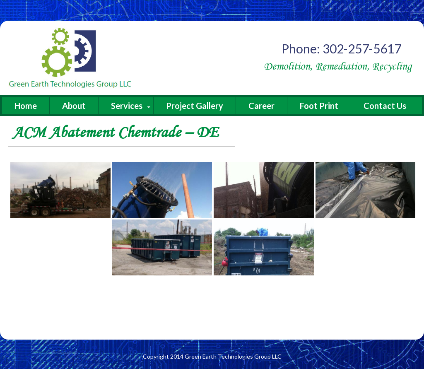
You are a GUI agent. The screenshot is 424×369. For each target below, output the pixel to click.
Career (261, 106)
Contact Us (385, 106)
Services (126, 106)
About (74, 106)
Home (25, 106)
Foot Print (319, 106)
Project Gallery (194, 106)
